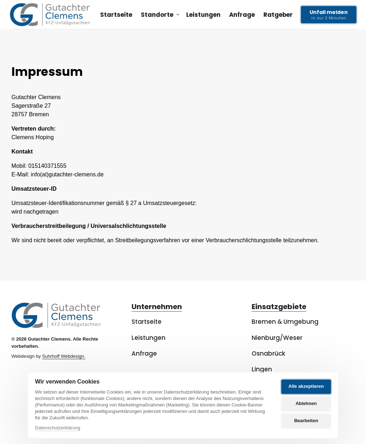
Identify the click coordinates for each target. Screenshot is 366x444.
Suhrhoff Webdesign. (63, 356)
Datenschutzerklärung (57, 427)
